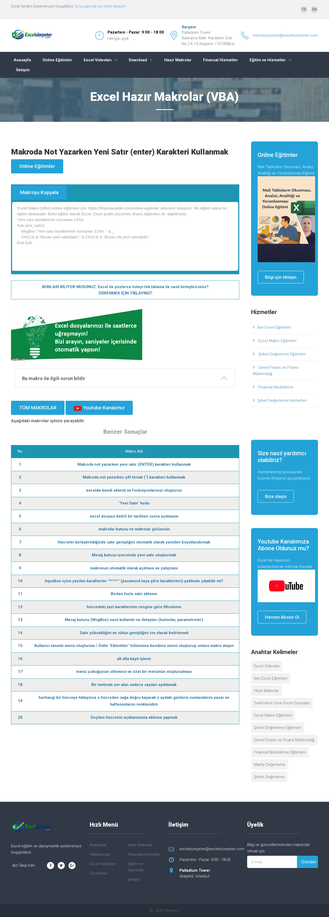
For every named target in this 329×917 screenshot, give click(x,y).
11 (20, 593)
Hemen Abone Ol (282, 617)
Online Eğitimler (57, 60)
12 (20, 607)
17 (20, 671)
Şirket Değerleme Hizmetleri (282, 400)
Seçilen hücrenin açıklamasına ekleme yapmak (134, 717)
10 (20, 581)
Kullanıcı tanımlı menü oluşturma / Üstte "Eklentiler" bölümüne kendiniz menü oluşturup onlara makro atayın (134, 645)
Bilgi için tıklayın (280, 277)
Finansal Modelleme (275, 387)
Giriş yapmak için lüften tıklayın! (100, 6)
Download (138, 60)
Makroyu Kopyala (39, 192)
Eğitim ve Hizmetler (268, 60)
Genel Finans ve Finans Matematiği (276, 370)
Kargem (189, 27)
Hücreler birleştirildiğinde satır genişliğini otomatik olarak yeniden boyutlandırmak (134, 542)
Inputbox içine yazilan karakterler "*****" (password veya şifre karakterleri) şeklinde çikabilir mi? (134, 581)
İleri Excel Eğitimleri (274, 327)
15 (20, 645)
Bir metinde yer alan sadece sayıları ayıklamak (134, 684)
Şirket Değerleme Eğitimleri (281, 354)
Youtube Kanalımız (99, 408)
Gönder (308, 861)
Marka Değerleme (269, 764)
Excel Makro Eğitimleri (276, 340)
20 (20, 717)
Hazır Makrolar (178, 60)
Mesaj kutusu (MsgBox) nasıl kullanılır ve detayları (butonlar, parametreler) (134, 619)
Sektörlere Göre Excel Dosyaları (282, 703)
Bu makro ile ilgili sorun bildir (53, 378)
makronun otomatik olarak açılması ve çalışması (134, 568)
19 (20, 701)
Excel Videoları (98, 60)
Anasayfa (22, 60)
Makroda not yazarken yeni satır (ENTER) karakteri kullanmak (134, 464)
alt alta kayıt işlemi (134, 658)
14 (20, 632)
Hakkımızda (100, 854)
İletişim (23, 70)
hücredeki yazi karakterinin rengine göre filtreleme (134, 607)
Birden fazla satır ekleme (134, 593)
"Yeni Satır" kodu (134, 503)
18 (20, 684)
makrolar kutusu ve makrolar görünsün (134, 529)
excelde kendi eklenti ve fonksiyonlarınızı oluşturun (134, 490)
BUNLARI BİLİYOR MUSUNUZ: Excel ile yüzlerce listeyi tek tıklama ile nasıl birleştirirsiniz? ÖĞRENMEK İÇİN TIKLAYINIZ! (125, 289)
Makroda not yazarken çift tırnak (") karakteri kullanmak (134, 477)
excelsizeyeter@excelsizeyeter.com (285, 35)
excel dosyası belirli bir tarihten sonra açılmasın (134, 516)
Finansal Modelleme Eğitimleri (280, 752)
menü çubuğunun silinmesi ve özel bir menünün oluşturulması (134, 671)
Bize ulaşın (275, 496)
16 (20, 658)
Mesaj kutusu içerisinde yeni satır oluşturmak (134, 555)
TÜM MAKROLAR (37, 408)
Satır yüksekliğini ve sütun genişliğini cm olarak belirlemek (134, 632)
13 (20, 619)
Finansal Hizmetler (220, 60)
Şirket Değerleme (269, 777)
